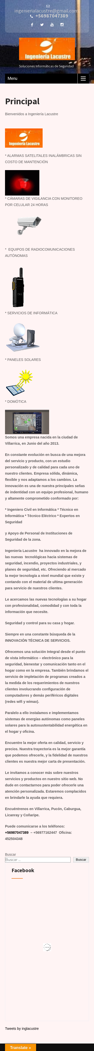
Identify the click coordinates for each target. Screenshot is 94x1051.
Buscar (10, 854)
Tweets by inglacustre (22, 1029)
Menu (12, 78)
